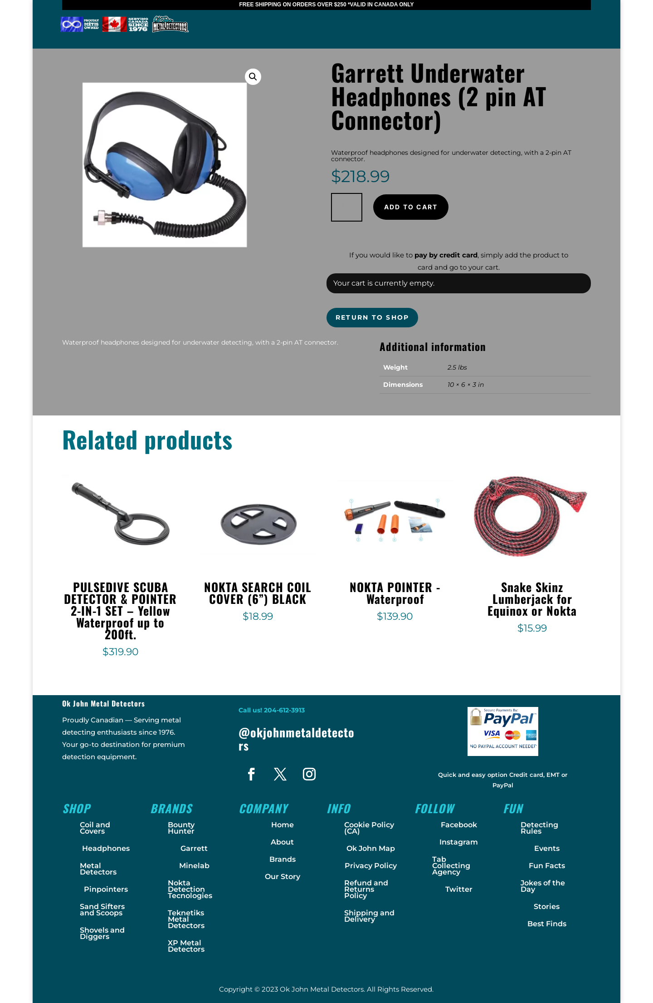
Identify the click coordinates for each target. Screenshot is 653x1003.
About (282, 842)
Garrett (194, 848)
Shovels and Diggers (102, 933)
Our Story (282, 876)
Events (547, 848)
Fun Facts (547, 865)
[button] (253, 77)
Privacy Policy (371, 865)
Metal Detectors (98, 868)
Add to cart (411, 207)
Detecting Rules (539, 827)
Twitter (459, 889)
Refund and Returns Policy (366, 889)
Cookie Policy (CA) (369, 827)
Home (282, 824)
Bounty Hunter (181, 827)
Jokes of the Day (543, 886)
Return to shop (372, 317)
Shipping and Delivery (369, 916)
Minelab (194, 865)
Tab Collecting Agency (451, 865)
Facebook (459, 824)
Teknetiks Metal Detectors (186, 919)
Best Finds (546, 923)
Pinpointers (106, 889)
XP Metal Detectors (186, 946)
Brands (282, 859)
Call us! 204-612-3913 (272, 710)
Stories (547, 906)
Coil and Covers (95, 827)
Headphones (106, 848)
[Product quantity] (346, 207)
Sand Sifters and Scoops (102, 909)
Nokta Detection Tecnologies (190, 889)
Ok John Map (370, 848)
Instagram (458, 842)
